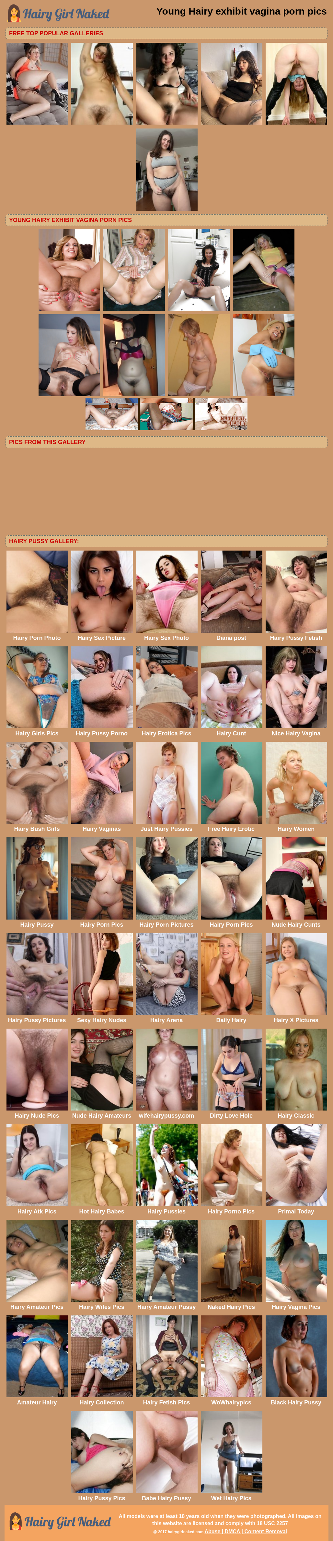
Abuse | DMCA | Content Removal (245, 1531)
